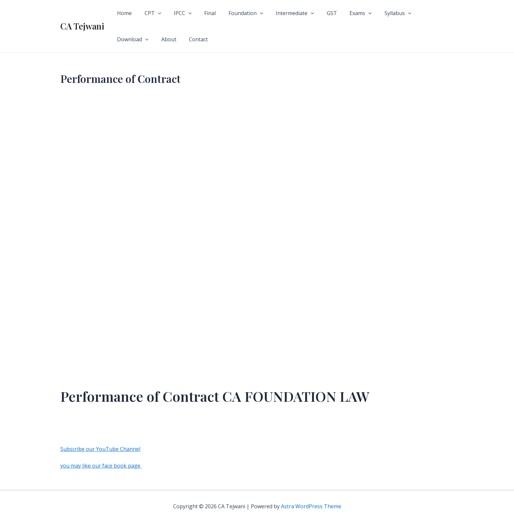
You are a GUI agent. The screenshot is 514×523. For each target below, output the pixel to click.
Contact (151, 39)
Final (202, 13)
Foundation (236, 13)
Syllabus (379, 13)
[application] (154, 13)
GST (317, 13)
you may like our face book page (101, 465)
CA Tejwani (82, 26)
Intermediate (283, 13)
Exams (344, 13)
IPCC (177, 13)
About (123, 39)
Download (419, 13)
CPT (149, 13)
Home (123, 13)
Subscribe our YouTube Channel (100, 449)
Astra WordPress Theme (311, 506)
